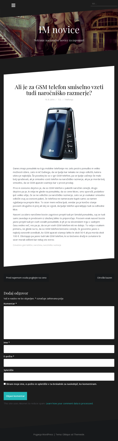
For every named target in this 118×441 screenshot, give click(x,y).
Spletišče (9, 370)
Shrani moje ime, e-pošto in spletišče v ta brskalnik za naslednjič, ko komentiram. (51, 383)
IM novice (59, 29)
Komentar (10, 303)
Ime (7, 342)
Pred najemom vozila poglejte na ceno (26, 277)
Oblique (66, 434)
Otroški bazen (104, 277)
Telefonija (69, 99)
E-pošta (9, 356)
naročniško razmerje (52, 245)
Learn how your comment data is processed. (69, 403)
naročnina (37, 245)
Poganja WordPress (43, 434)
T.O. (59, 99)
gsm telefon (27, 245)
